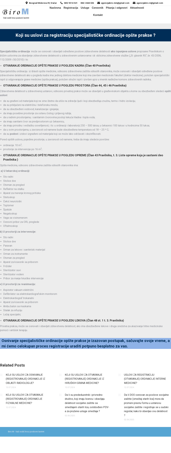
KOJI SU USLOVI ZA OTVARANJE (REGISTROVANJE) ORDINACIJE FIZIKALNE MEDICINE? (24, 399)
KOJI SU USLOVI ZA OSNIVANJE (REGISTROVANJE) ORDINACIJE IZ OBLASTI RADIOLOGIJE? (25, 379)
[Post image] (1, 375)
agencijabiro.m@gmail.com (148, 2)
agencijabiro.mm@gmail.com (113, 2)
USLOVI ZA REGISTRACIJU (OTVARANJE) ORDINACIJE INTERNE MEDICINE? (145, 379)
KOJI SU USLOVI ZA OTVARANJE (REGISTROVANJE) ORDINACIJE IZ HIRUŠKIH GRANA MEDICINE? (84, 379)
